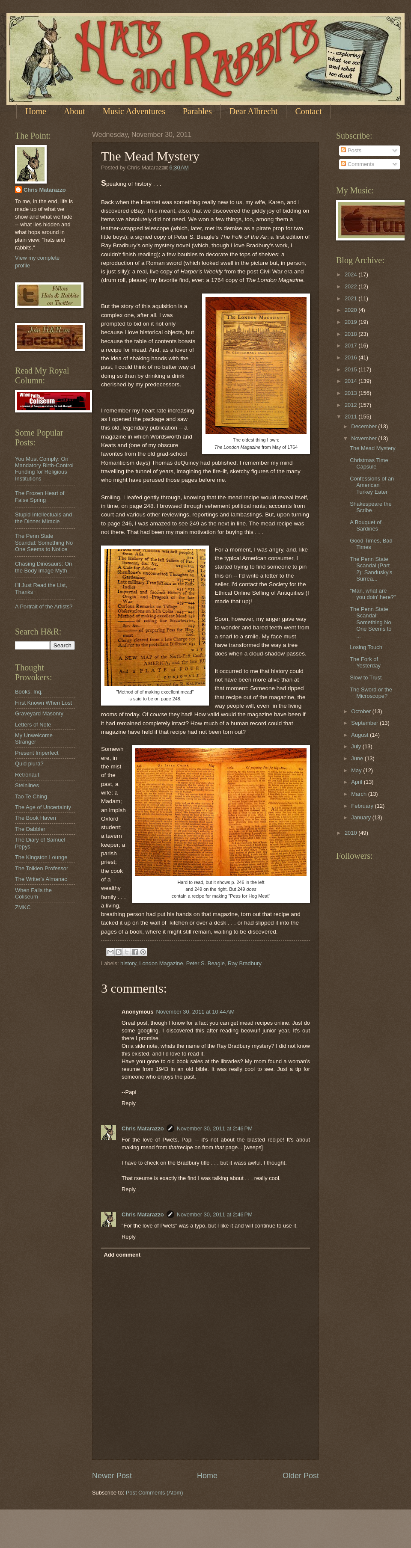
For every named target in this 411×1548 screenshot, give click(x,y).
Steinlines (27, 785)
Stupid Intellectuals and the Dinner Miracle (43, 517)
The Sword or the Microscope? (371, 692)
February (363, 806)
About (74, 111)
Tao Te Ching (31, 796)
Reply (129, 1103)
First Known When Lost (43, 703)
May (357, 770)
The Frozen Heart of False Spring (39, 496)
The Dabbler (30, 829)
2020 (351, 310)
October (361, 711)
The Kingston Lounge (41, 857)
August (360, 735)
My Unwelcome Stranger (34, 738)
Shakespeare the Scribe (370, 507)
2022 (351, 286)
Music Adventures (134, 111)
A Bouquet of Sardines (365, 525)
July (356, 746)
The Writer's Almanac (41, 879)
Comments (357, 164)
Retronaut (27, 774)
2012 (351, 405)
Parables (197, 111)
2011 (351, 416)
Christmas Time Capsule (369, 463)
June (358, 758)
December (364, 426)
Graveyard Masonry (39, 713)
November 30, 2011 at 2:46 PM (215, 1128)
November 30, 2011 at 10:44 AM (195, 1011)
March (359, 794)
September (365, 723)
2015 (351, 369)
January (361, 817)
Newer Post (112, 1475)
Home (35, 111)
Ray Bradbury (245, 963)
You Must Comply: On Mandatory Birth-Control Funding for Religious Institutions (44, 469)
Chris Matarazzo (143, 1128)
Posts (351, 150)
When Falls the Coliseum (33, 893)
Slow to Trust (365, 677)
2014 (351, 381)
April (357, 782)
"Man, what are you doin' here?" (373, 593)
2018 (351, 334)
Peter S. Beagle (205, 963)
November (364, 438)
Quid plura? (29, 763)
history (128, 963)
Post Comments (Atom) (154, 1492)
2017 (351, 345)
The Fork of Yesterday (365, 662)
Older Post (301, 1475)
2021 (351, 298)
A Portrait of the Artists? (44, 606)
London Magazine (161, 963)
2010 (351, 833)
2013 (351, 393)
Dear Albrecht (253, 111)
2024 (351, 274)
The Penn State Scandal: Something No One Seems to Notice (44, 542)
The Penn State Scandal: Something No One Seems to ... (370, 622)
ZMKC (22, 907)
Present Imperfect (37, 753)
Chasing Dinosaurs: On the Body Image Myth (43, 566)
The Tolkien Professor (41, 868)
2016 (351, 357)
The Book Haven (35, 818)
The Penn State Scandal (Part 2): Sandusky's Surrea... (371, 569)
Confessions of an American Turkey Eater (372, 485)
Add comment (122, 1254)
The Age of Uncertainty (43, 807)
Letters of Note (33, 724)
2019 (351, 322)
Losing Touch (366, 647)
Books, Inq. (28, 691)
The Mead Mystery (373, 448)
